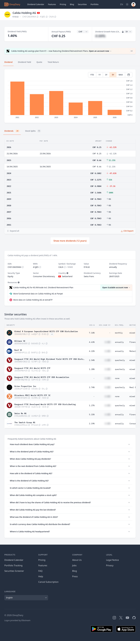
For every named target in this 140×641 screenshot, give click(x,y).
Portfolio (95, 4)
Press (75, 576)
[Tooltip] (67, 273)
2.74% (91, 387)
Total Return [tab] (53, 62)
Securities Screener (14, 570)
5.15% (91, 414)
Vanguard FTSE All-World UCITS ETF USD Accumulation (41, 377)
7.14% (91, 333)
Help (40, 576)
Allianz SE (19, 340)
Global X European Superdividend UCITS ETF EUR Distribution (46, 331)
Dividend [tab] (8, 62)
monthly (119, 333)
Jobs (74, 565)
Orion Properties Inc (25, 386)
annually (119, 342)
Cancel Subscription (48, 581)
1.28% (91, 369)
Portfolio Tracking (13, 565)
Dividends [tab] (12, 131)
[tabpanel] (70, 96)
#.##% (100, 36)
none (117, 378)
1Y (99, 74)
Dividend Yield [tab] (24, 62)
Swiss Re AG (20, 413)
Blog (74, 570)
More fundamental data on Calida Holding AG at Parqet (38, 293)
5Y (113, 74)
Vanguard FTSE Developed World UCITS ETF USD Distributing (45, 404)
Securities (82, 4)
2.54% (91, 360)
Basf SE (18, 349)
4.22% (91, 351)
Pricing (63, 4)
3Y (106, 74)
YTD (92, 74)
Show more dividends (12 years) (70, 240)
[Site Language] (121, 4)
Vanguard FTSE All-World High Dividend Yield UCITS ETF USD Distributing (49, 358)
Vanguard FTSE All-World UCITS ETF (32, 368)
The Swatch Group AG (24, 422)
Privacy (109, 565)
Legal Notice (112, 559)
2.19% (91, 423)
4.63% (91, 342)
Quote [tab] (39, 62)
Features (52, 4)
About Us (77, 559)
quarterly (120, 360)
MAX (121, 74)
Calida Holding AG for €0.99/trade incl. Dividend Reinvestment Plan (43, 287)
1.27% (91, 405)
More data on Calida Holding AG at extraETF (32, 299)
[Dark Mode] (127, 4)
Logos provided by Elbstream (17, 620)
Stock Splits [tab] (33, 131)
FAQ (40, 570)
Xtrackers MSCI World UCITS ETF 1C (32, 395)
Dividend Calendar (35, 4)
